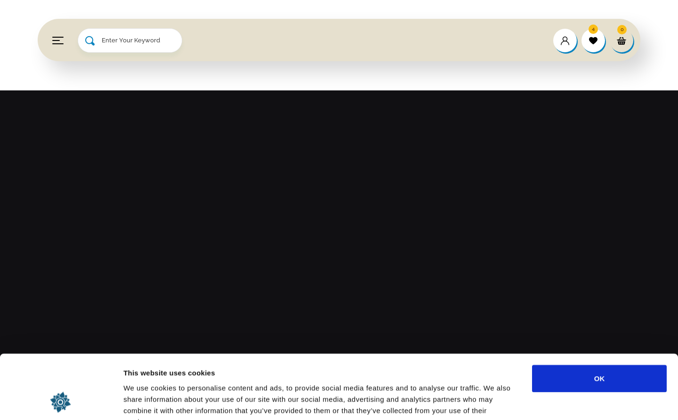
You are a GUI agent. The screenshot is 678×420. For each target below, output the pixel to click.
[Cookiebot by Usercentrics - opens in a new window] (61, 402)
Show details (494, 401)
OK (599, 320)
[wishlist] (593, 40)
